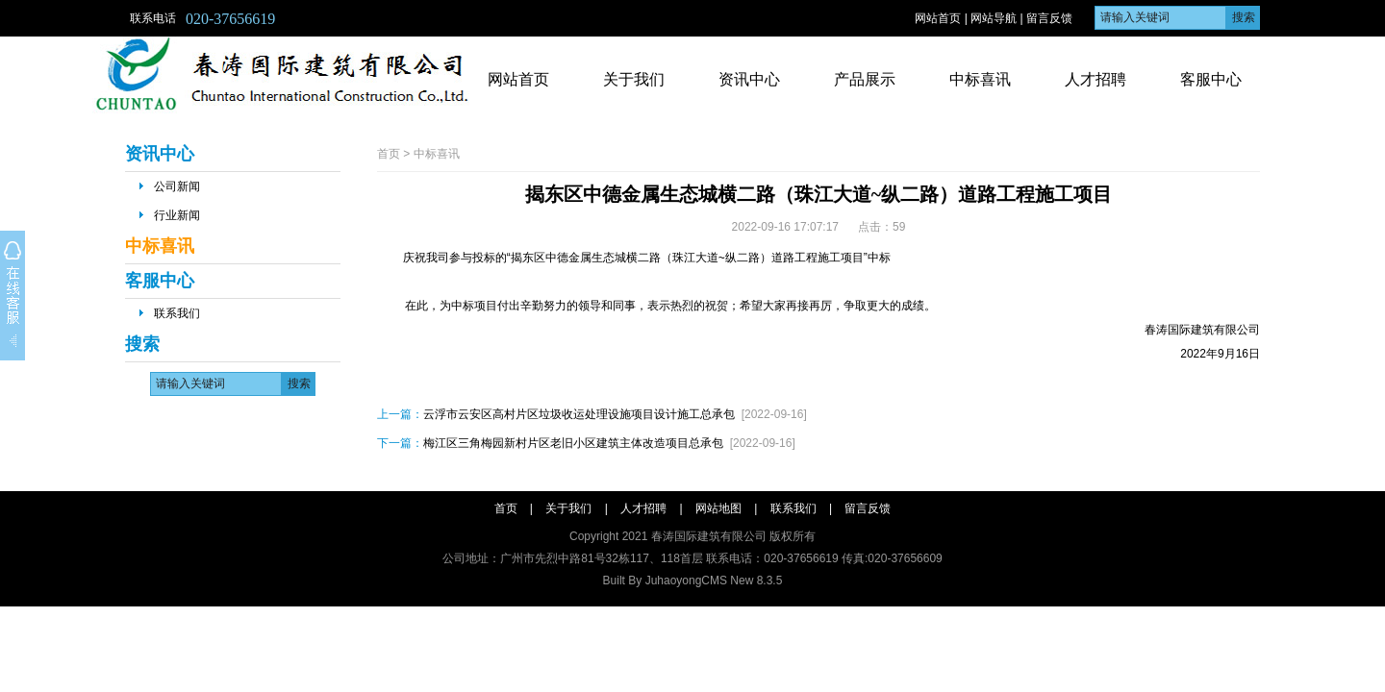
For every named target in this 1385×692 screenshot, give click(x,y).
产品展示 (864, 79)
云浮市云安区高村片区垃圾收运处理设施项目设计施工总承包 (579, 414)
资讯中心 (749, 79)
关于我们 (634, 79)
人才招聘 (1095, 79)
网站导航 (993, 18)
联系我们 (177, 313)
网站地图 (718, 508)
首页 (388, 154)
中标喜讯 (980, 79)
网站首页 (938, 18)
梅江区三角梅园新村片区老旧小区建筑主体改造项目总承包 (573, 443)
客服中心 (1211, 79)
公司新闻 (177, 186)
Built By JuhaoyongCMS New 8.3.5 (693, 580)
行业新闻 (177, 215)
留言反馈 (1049, 18)
